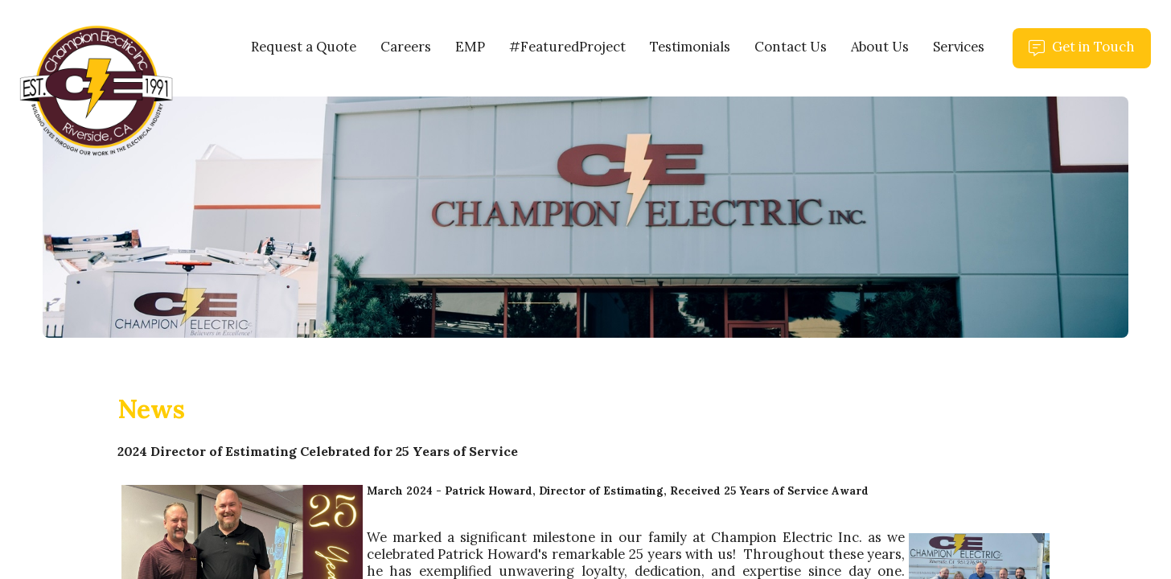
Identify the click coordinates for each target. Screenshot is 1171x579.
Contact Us (790, 46)
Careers (405, 46)
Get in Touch (1090, 53)
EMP (470, 46)
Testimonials (690, 46)
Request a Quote (303, 46)
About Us (880, 46)
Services (958, 46)
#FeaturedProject (567, 46)
